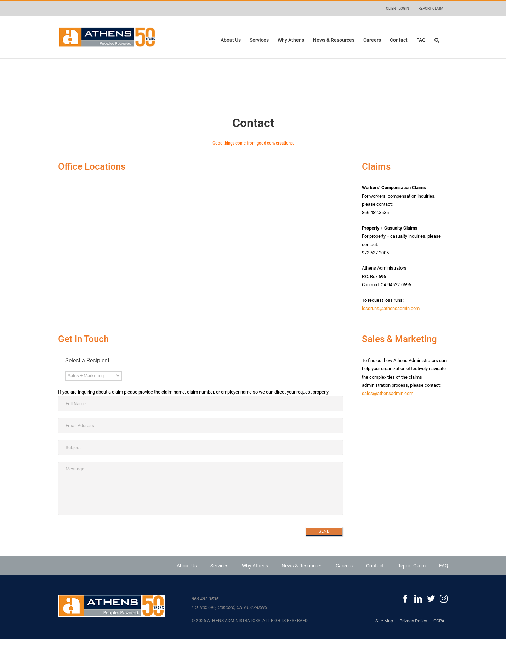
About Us (187, 566)
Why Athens (255, 566)
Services (219, 566)
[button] (436, 39)
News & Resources (302, 566)
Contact (375, 566)
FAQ (443, 566)
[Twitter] (431, 599)
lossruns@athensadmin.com (391, 308)
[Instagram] (444, 599)
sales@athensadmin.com (387, 393)
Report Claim (411, 566)
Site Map (384, 620)
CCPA (438, 620)
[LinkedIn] (418, 599)
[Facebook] (405, 599)
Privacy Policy (413, 620)
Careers (344, 566)
